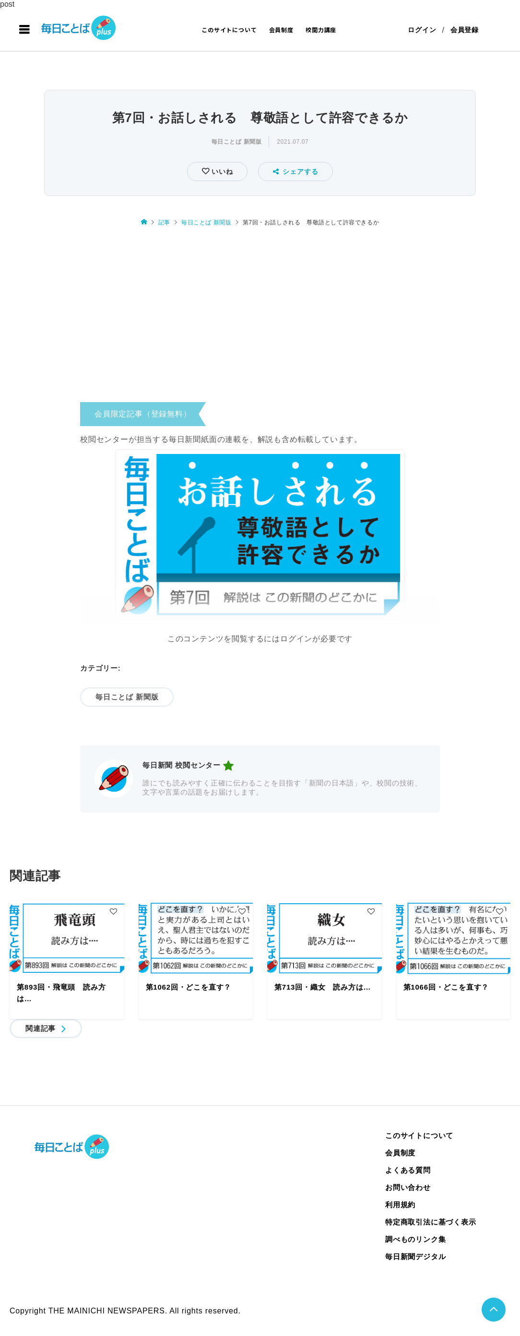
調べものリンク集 (415, 1239)
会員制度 (281, 29)
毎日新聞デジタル (415, 1256)
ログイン (422, 30)
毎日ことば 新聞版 (237, 141)
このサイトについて (229, 29)
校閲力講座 (321, 29)
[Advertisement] (260, 316)
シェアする (296, 171)
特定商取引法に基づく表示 (430, 1222)
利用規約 (400, 1205)
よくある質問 (408, 1170)
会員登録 (464, 30)
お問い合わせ (408, 1187)
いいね (221, 171)
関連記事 (40, 1028)
